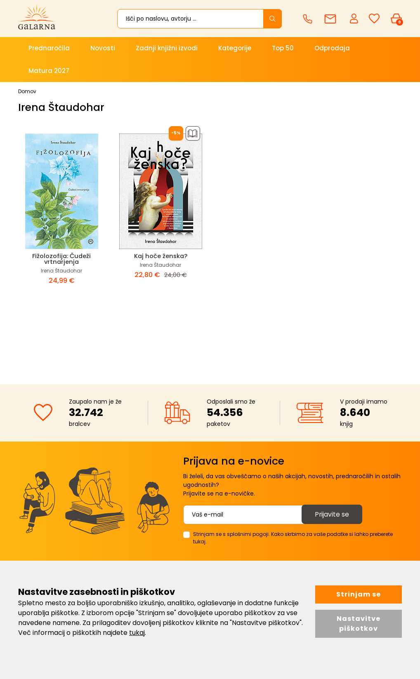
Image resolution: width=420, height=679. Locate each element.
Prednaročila (49, 48)
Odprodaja (332, 48)
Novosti (102, 48)
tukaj (137, 632)
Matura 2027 (48, 70)
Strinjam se (358, 594)
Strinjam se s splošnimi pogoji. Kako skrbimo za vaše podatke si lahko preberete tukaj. (293, 538)
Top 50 (283, 48)
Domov (27, 91)
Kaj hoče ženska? (160, 255)
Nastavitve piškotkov (358, 623)
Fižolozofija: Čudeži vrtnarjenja (61, 258)
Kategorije (234, 48)
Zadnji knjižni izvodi (167, 48)
